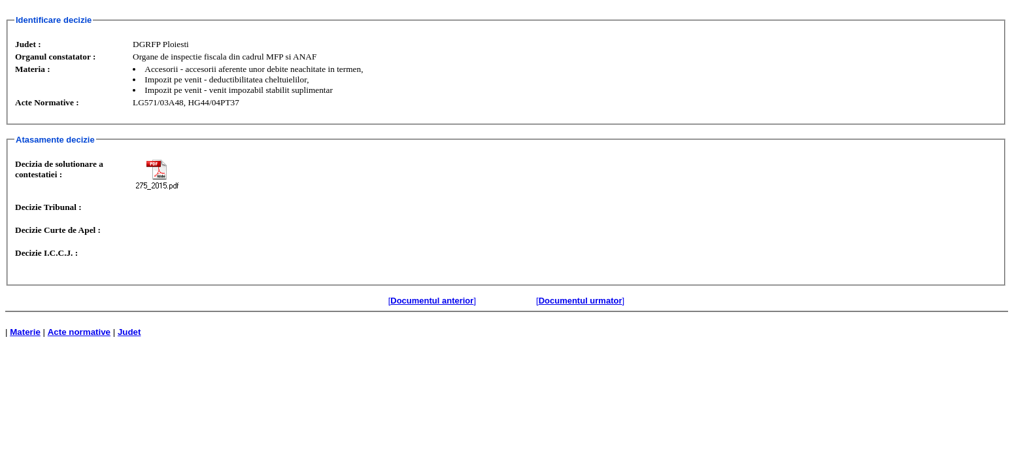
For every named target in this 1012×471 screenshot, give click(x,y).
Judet (129, 332)
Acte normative (79, 332)
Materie (25, 332)
